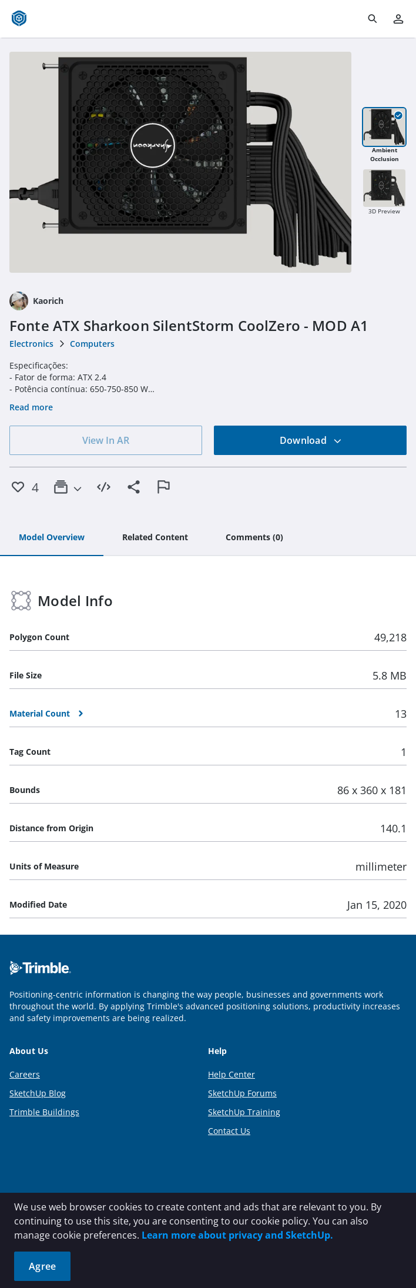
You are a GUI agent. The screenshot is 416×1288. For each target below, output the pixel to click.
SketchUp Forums (242, 1093)
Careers (24, 1074)
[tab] (51, 538)
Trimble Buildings (44, 1112)
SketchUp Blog (37, 1093)
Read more (31, 407)
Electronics (31, 343)
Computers (92, 343)
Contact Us (229, 1130)
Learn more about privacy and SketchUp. (237, 1235)
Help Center (231, 1074)
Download (311, 440)
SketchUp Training (244, 1112)
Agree (42, 1266)
